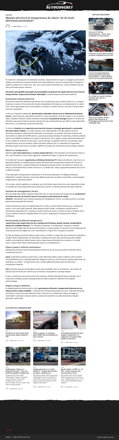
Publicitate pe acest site (21, 437)
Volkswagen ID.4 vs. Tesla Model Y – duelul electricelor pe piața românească (45, 371)
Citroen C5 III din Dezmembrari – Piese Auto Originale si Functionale (100, 34)
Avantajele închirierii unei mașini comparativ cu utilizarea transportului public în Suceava (72, 336)
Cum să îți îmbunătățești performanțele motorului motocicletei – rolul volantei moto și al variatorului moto (100, 75)
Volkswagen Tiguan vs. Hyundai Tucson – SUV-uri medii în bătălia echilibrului (17, 371)
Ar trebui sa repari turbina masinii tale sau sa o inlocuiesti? (100, 98)
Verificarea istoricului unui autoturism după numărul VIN (17, 335)
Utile (7, 331)
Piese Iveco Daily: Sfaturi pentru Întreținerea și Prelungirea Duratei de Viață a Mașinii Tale (101, 120)
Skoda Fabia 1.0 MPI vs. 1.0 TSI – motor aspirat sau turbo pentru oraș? (72, 371)
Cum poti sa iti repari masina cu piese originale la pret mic (101, 54)
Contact (9, 430)
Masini (9, 15)
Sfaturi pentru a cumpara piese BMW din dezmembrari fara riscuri (45, 335)
